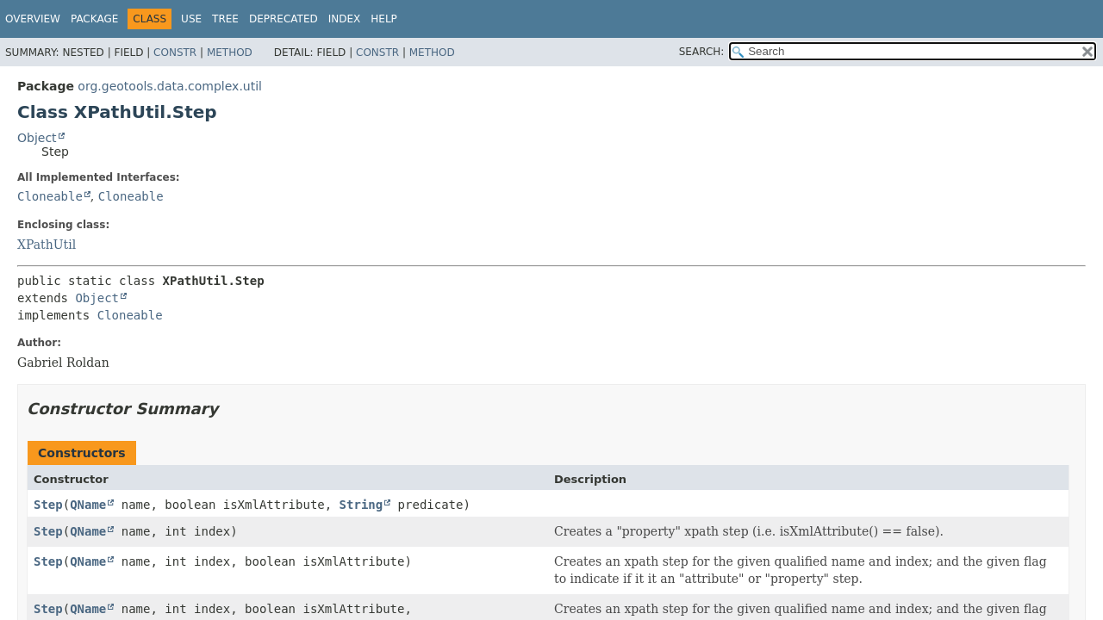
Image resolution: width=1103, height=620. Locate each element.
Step (48, 505)
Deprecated (283, 19)
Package (94, 19)
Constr (174, 52)
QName (88, 505)
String (361, 505)
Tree (225, 19)
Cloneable (50, 196)
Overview (32, 19)
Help (384, 19)
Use (191, 19)
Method (229, 52)
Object (37, 138)
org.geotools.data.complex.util (170, 86)
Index (344, 19)
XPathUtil (46, 244)
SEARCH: (702, 52)
